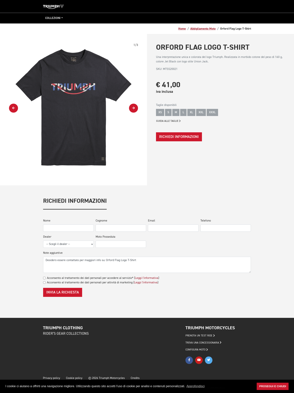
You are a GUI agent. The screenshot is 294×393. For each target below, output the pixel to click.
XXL (201, 112)
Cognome (101, 220)
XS (160, 112)
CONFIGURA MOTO (196, 349)
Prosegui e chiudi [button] (272, 386)
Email (151, 220)
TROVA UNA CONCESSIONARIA (203, 342)
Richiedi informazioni (179, 137)
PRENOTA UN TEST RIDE (200, 335)
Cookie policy (74, 378)
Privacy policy (51, 378)
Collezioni (53, 18)
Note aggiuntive (53, 253)
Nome (46, 220)
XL (191, 112)
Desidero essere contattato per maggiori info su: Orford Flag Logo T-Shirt (147, 265)
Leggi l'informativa (146, 278)
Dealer (47, 236)
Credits (135, 378)
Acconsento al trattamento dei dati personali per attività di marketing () (102, 282)
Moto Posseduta (105, 236)
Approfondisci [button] (195, 386)
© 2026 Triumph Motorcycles (106, 378)
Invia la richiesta (62, 292)
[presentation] (13, 108)
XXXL (212, 112)
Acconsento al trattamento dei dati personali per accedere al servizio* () (103, 278)
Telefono (205, 220)
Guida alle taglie (168, 121)
